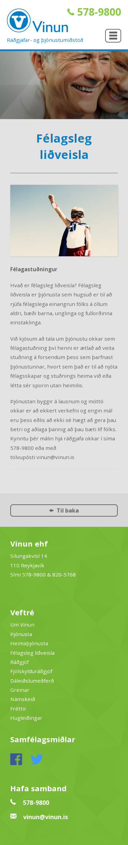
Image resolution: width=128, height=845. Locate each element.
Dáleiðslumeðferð (32, 680)
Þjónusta (21, 634)
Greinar (19, 689)
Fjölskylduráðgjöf (31, 671)
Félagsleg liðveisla (32, 652)
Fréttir (18, 708)
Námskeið (22, 699)
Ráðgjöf (19, 662)
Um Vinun (22, 624)
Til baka (64, 510)
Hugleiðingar (26, 717)
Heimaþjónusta (29, 643)
